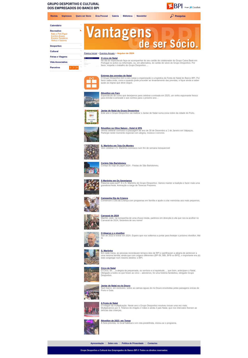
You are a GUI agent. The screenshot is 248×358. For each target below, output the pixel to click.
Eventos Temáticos (59, 38)
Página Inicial (90, 53)
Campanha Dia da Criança (114, 198)
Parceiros (55, 67)
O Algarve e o (113, 233)
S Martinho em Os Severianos (116, 180)
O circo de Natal (109, 58)
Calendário (55, 25)
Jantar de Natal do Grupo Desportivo (120, 110)
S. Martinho (107, 250)
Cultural (54, 51)
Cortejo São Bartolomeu (113, 163)
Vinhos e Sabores (59, 40)
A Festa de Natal (109, 303)
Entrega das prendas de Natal (116, 75)
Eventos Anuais (58, 36)
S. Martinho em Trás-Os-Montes (117, 145)
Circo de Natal (108, 268)
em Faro (110, 93)
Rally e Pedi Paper (59, 34)
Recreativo (55, 31)
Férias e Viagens (58, 56)
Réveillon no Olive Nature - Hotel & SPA (121, 128)
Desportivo (55, 46)
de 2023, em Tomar (116, 320)
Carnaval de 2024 (110, 215)
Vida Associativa (58, 62)
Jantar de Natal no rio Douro (115, 285)
